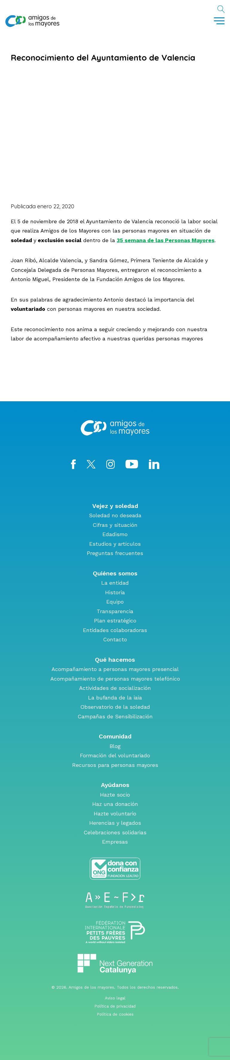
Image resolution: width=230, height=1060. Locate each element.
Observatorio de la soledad (115, 707)
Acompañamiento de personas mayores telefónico (115, 678)
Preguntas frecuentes (115, 553)
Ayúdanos (115, 784)
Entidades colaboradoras (115, 630)
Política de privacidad (115, 1006)
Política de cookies (115, 1014)
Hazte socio (115, 794)
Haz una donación (115, 804)
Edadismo (115, 534)
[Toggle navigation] (219, 20)
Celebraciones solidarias (115, 832)
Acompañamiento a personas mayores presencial (115, 669)
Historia (115, 592)
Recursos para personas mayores (115, 765)
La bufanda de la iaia (115, 697)
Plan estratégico (115, 620)
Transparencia (115, 611)
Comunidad (115, 736)
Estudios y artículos (115, 544)
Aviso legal (115, 998)
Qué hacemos (115, 659)
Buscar (221, 10)
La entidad (115, 583)
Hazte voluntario (115, 813)
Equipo (115, 601)
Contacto (115, 639)
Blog (115, 746)
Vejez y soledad (115, 505)
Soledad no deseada (115, 515)
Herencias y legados (115, 823)
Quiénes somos (115, 573)
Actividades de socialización (115, 688)
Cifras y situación (115, 525)
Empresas (115, 842)
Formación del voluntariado (115, 755)
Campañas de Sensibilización (115, 716)
